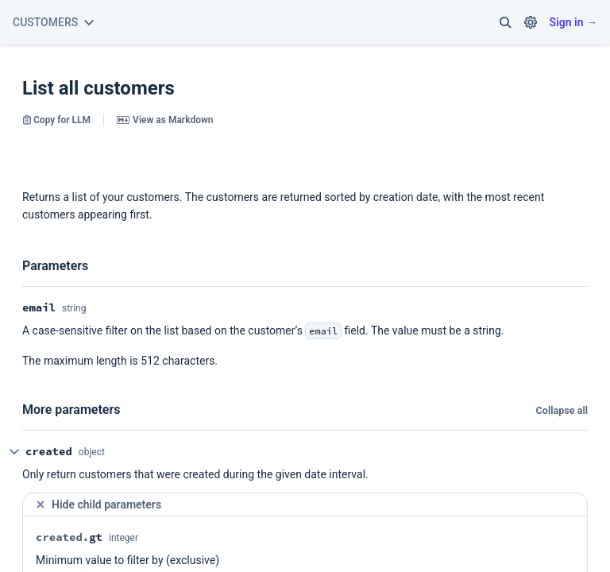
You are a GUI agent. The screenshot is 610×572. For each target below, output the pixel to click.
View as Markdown (165, 120)
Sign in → (573, 22)
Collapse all (562, 410)
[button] (505, 22)
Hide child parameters (98, 505)
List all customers (98, 88)
